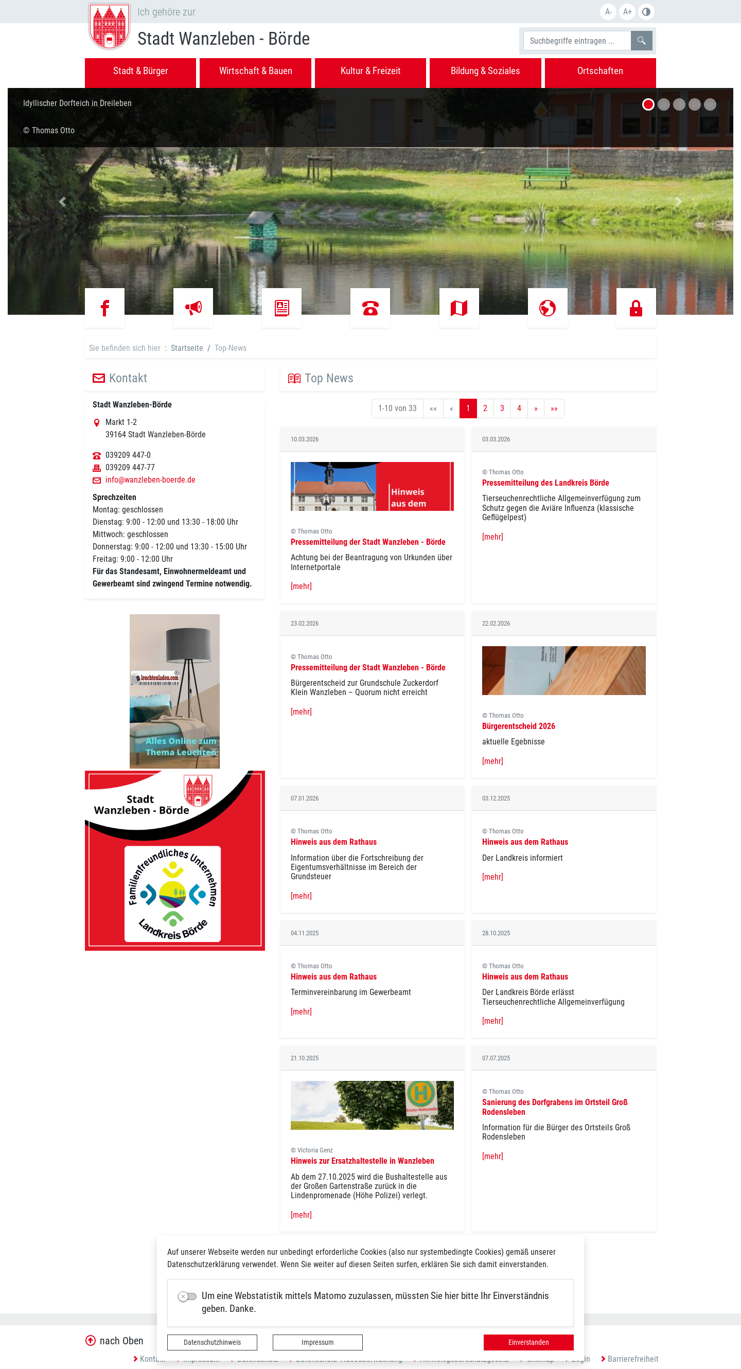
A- (608, 11)
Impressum (318, 1342)
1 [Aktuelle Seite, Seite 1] (468, 408)
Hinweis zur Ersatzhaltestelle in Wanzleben (362, 1161)
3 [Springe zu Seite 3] (502, 408)
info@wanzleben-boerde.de (150, 480)
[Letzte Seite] (554, 408)
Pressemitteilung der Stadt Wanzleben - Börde (368, 542)
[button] (62, 201)
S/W (646, 12)
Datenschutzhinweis (212, 1342)
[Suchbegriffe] (577, 40)
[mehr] (301, 586)
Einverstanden (528, 1342)
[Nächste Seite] (535, 408)
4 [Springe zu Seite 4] (519, 408)
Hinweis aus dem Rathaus (334, 842)
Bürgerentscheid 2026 (518, 726)
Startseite (187, 348)
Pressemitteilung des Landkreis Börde (545, 483)
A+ (627, 11)
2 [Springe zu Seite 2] (485, 408)
